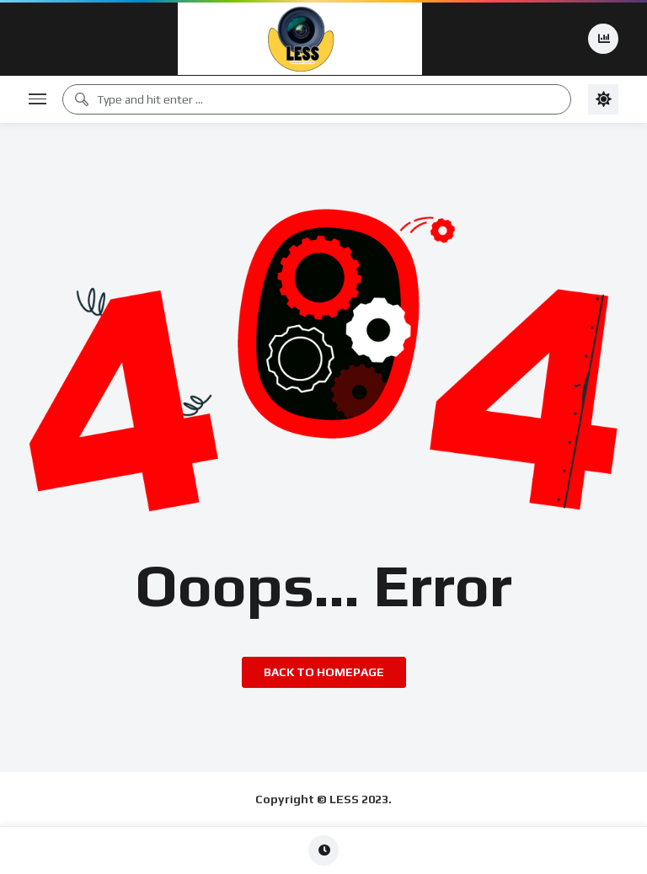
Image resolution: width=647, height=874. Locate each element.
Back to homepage (324, 672)
